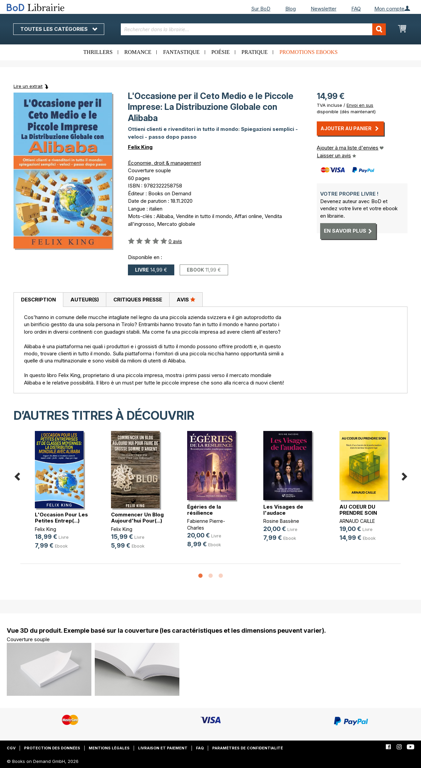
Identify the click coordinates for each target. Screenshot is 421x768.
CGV (11, 748)
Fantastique (181, 52)
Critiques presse (137, 299)
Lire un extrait (28, 86)
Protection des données (52, 748)
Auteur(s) (84, 299)
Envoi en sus (360, 105)
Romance (137, 52)
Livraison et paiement (162, 748)
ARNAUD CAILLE (357, 521)
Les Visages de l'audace (283, 510)
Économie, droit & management (164, 163)
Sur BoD (260, 8)
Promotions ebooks (309, 52)
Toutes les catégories (58, 29)
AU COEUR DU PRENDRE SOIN (358, 510)
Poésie (221, 52)
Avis (186, 299)
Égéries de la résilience (204, 510)
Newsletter (323, 8)
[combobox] (253, 29)
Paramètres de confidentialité (247, 748)
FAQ (356, 8)
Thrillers (97, 52)
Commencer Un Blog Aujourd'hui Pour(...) (137, 517)
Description (38, 299)
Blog (290, 8)
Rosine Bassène (281, 521)
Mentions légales (109, 748)
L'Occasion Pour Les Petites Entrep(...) (61, 517)
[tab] (38, 299)
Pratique (255, 52)
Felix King (140, 147)
